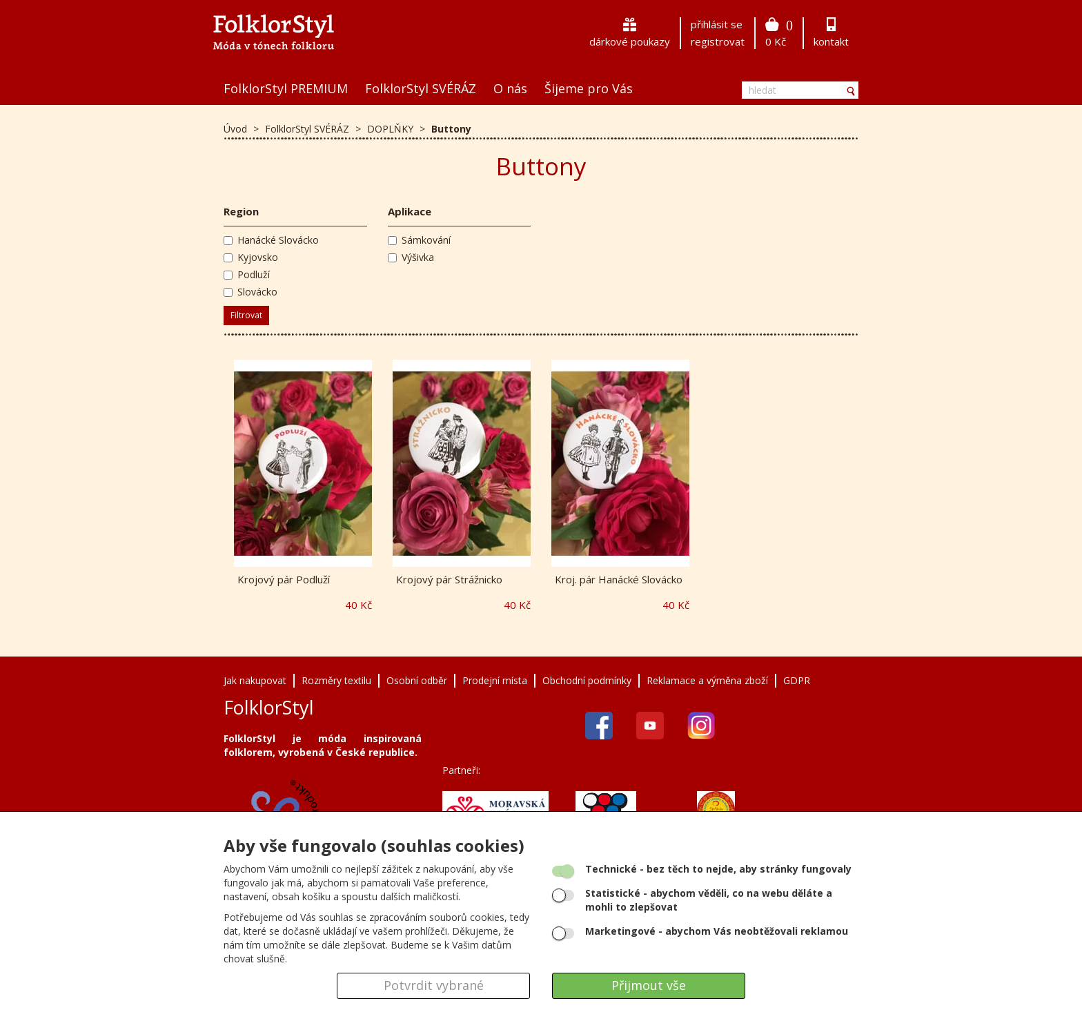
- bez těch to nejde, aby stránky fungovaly (718, 868)
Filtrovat (246, 315)
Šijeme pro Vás (588, 88)
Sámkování (419, 239)
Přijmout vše (648, 985)
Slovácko (250, 291)
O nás (510, 88)
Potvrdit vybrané (434, 985)
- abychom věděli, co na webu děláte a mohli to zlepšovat (708, 899)
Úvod (235, 128)
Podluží (247, 274)
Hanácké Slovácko (271, 239)
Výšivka (411, 257)
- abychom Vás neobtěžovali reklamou (716, 931)
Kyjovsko (251, 257)
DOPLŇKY (391, 128)
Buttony (451, 128)
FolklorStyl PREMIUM (286, 88)
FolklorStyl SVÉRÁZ (420, 88)
